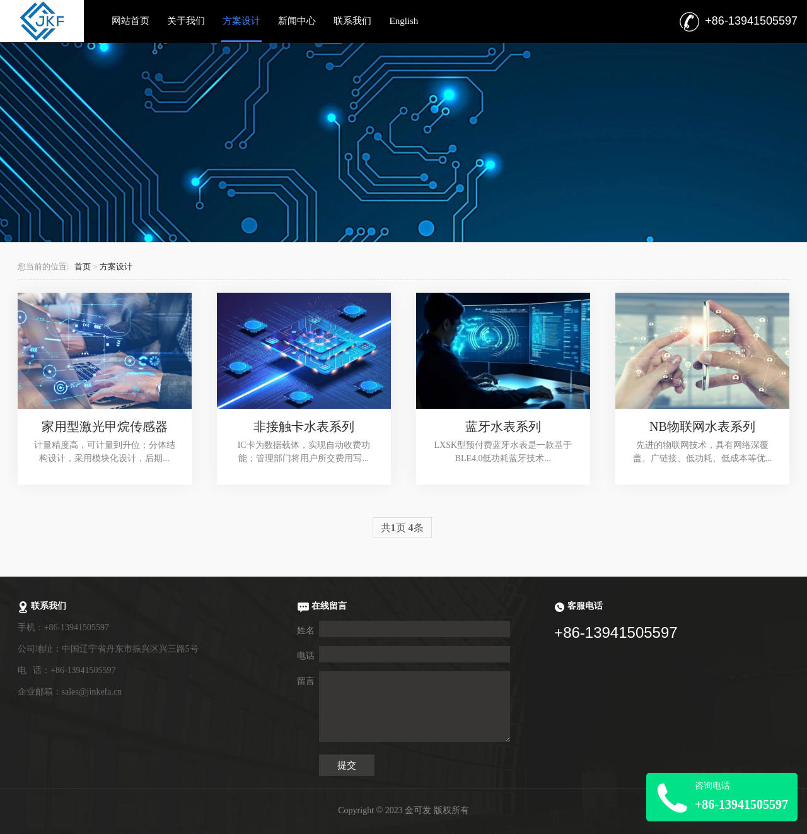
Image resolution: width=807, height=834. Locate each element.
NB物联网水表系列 (702, 426)
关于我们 (186, 21)
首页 (82, 266)
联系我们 (352, 21)
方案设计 (241, 21)
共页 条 (402, 527)
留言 (306, 681)
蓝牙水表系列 (503, 426)
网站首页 (130, 21)
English (403, 21)
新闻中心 (297, 21)
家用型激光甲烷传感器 (105, 426)
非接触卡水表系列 (303, 426)
